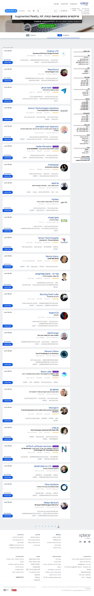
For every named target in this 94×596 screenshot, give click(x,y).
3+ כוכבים (85, 92)
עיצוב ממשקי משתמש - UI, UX (36, 96)
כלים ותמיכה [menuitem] (73, 4)
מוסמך (86, 70)
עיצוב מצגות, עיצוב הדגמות (52, 155)
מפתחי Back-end (34, 559)
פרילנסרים (63, 35)
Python (42, 266)
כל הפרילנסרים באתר (34, 542)
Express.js (39, 475)
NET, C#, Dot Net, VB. (33, 569)
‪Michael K (54, 408)
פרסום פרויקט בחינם (34, 540)
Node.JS (56, 246)
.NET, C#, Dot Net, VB (44, 192)
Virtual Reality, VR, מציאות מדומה (49, 62)
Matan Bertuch (51, 502)
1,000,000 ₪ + (84, 109)
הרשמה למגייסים (35, 537)
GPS (28, 266)
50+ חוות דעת (84, 85)
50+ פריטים (85, 118)
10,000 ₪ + (85, 102)
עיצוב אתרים (57, 562)
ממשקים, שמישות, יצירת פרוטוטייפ (51, 139)
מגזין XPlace (57, 540)
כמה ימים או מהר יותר (82, 128)
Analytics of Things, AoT (51, 459)
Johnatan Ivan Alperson (47, 126)
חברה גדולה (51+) (83, 64)
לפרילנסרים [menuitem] (64, 4)
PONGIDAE (53, 165)
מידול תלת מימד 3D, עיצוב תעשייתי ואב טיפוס (49, 98)
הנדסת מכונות (46, 173)
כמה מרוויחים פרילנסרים (54, 542)
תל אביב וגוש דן (84, 137)
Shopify (32, 436)
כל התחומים (77, 21)
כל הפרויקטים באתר (18, 540)
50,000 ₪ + (84, 103)
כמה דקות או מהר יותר (82, 131)
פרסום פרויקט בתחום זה (47, 26)
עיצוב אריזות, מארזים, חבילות (35, 173)
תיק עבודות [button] (86, 113)
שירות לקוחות (57, 548)
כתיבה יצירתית (19, 567)
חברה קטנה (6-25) (83, 60)
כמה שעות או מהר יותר (82, 129)
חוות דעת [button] (87, 77)
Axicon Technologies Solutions (43, 108)
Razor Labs (46, 371)
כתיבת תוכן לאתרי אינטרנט (16, 564)
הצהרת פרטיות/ (18, 587)
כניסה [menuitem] (29, 11)
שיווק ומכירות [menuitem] (85, 13)
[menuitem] (34, 11)
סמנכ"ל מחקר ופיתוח (41, 117)
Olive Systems (52, 484)
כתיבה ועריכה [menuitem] (85, 12)
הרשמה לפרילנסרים (18, 537)
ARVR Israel (53, 333)
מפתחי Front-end (34, 562)
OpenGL (56, 382)
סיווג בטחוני (85, 152)
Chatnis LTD (53, 51)
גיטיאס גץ (54, 389)
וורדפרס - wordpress (84, 564)
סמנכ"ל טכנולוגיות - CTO (53, 117)
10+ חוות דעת (84, 82)
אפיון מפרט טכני (39, 305)
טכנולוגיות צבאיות (45, 341)
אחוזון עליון (85, 73)
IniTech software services (38, 446)
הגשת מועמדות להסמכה (16, 548)
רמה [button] (88, 68)
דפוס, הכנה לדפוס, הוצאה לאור (51, 96)
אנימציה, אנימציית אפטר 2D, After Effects (48, 325)
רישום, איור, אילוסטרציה (54, 569)
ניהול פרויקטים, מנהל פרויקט (52, 78)
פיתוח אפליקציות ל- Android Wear (45, 282)
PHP (53, 192)
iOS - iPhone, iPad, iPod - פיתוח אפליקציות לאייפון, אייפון (45, 284)
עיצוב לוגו (58, 559)
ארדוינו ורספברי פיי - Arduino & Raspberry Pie (47, 362)
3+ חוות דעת (84, 80)
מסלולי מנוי (20, 542)
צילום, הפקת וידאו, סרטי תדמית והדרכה (50, 228)
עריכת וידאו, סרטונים (38, 226)
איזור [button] (88, 135)
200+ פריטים (84, 121)
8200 (86, 149)
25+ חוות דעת (84, 83)
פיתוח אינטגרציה (54, 60)
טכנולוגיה (70, 21)
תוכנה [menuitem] (80, 10)
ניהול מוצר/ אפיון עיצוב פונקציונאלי (37, 155)
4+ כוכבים (85, 93)
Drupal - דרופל (86, 577)
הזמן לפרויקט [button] (7, 60)
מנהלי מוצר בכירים (38, 246)
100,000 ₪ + (84, 105)
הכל (87, 79)
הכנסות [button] (88, 99)
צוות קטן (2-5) (84, 59)
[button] (82, 51)
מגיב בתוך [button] (87, 124)
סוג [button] (89, 55)
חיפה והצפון (85, 140)
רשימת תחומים (57, 537)
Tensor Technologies (48, 238)
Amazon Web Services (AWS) (50, 360)
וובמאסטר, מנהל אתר (85, 575)
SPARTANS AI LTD (42, 466)
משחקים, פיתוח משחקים (34, 80)
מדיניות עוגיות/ (25, 587)
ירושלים (86, 142)
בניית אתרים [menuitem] (85, 9)
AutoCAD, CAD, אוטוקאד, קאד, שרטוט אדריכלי (47, 511)
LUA (57, 192)
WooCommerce (54, 438)
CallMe (86, 71)
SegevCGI (54, 312)
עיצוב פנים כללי (54, 173)
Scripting (36, 382)
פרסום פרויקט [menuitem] (11, 11)
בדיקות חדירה (48, 493)
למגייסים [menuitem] (56, 4)
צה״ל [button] (88, 147)
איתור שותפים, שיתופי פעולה (52, 210)
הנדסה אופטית (55, 119)
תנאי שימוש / (32, 587)
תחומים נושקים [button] (86, 156)
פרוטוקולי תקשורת (24, 60)
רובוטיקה (35, 192)
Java (56, 282)
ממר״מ (86, 151)
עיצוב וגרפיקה (57, 556)
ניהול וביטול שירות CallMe (16, 545)
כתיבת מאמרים (19, 569)
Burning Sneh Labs (49, 294)
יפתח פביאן (46, 87)
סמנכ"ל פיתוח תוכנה (26, 284)
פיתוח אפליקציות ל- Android (51, 305)
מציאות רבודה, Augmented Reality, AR (40, 60)
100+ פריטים (84, 119)
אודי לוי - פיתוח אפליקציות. (47, 274)
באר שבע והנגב (84, 143)
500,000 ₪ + (84, 108)
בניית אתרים (87, 556)
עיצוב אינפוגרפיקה (54, 137)
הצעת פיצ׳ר (57, 545)
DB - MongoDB (47, 246)
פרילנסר (86, 57)
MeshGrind (53, 69)
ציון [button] (89, 88)
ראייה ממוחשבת (54, 341)
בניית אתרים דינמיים (40, 210)
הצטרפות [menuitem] (22, 11)
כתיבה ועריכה (20, 556)
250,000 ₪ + (84, 106)
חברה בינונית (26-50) (82, 62)
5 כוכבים (85, 95)
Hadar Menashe (43, 146)
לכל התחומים (20, 577)
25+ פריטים (85, 116)
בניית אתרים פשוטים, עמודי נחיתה (51, 226)
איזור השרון (85, 138)
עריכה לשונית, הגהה (18, 572)
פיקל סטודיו (53, 217)
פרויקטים (31, 35)
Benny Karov (52, 256)
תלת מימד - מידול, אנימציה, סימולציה (30, 98)
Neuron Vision (52, 351)
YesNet (55, 199)
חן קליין (55, 428)
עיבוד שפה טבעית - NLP (29, 117)
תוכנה (38, 556)
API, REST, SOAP (39, 493)
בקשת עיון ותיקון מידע (8, 587)
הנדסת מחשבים (34, 266)
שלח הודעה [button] (7, 62)
